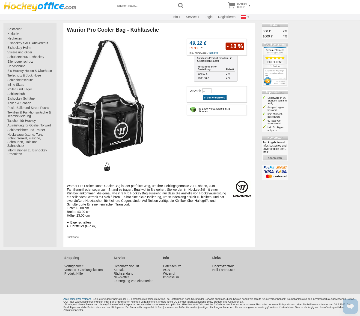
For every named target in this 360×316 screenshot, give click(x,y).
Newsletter (121, 277)
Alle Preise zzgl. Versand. (77, 299)
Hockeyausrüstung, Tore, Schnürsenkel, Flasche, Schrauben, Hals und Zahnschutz (25, 140)
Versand (213, 52)
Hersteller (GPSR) (83, 226)
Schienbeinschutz (20, 80)
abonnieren (275, 157)
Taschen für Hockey (21, 121)
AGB (166, 270)
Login (209, 17)
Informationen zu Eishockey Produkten (27, 152)
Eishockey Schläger (21, 98)
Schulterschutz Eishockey (25, 57)
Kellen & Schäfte (19, 103)
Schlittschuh (16, 94)
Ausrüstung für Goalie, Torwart (29, 125)
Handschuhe (16, 66)
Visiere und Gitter (19, 52)
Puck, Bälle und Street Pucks (28, 108)
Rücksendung (124, 273)
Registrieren (226, 17)
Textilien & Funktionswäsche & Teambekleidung (29, 114)
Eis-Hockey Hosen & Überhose (29, 71)
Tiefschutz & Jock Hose (24, 75)
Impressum (171, 277)
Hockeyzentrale (223, 266)
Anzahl (195, 91)
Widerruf (169, 273)
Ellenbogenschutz (20, 61)
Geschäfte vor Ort (126, 266)
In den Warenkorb (215, 97)
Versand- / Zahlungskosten (83, 270)
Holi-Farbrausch (223, 270)
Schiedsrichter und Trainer (26, 130)
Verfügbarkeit (73, 266)
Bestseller (14, 29)
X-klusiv (13, 34)
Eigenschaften (80, 222)
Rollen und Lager (19, 89)
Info (175, 17)
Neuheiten (14, 38)
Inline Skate (15, 84)
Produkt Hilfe (73, 273)
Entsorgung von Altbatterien (133, 281)
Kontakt (119, 270)
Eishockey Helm (18, 47)
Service (191, 17)
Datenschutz (172, 266)
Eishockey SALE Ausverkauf (27, 43)
